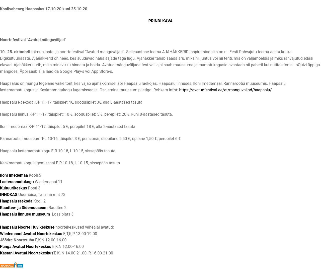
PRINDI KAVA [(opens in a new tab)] (160, 21)
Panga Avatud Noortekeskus (25, 246)
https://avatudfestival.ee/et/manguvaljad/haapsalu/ (225, 90)
